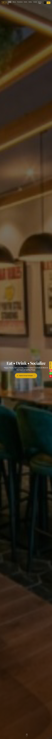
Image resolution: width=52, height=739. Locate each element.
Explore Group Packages (26, 375)
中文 (48, 2)
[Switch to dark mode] (45, 2)
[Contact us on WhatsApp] (46, 373)
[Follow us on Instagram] (46, 370)
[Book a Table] (46, 365)
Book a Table (40, 2)
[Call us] (46, 376)
